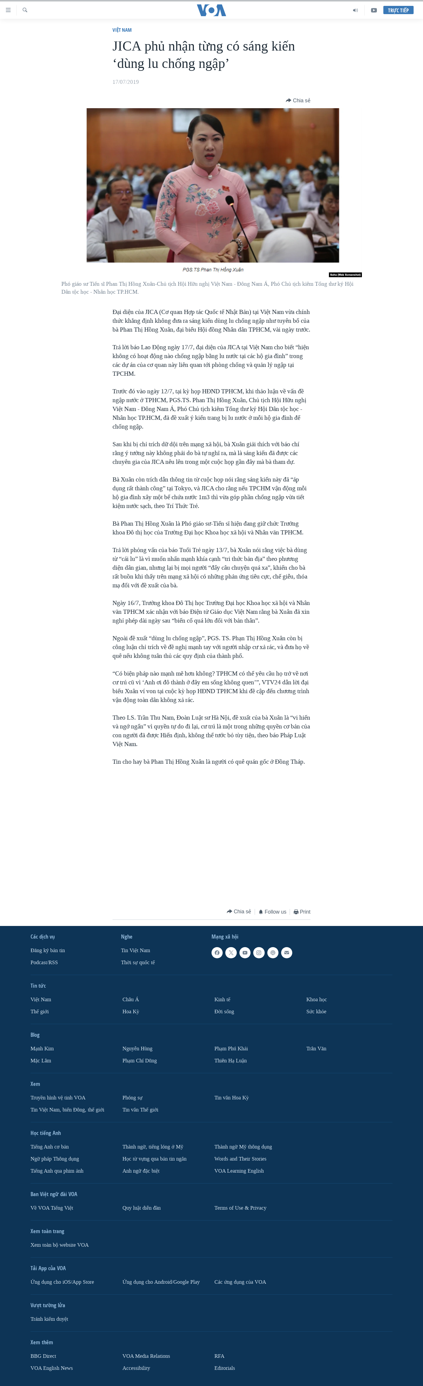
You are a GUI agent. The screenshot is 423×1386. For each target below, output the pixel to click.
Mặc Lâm (41, 1060)
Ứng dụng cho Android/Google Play (161, 1281)
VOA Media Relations (146, 1355)
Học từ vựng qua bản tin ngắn (154, 1158)
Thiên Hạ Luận (230, 1060)
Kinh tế (222, 999)
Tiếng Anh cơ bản (50, 1146)
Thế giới (40, 1011)
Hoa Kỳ (130, 1011)
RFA (219, 1355)
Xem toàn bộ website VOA (60, 1244)
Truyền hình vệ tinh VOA (58, 1097)
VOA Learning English (239, 1170)
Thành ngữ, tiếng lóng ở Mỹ (152, 1146)
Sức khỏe (316, 1011)
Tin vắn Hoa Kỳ (231, 1097)
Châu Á (130, 999)
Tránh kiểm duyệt (49, 1318)
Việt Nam (122, 29)
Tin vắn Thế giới (140, 1109)
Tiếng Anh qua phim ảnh (57, 1170)
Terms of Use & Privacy (240, 1207)
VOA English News (52, 1368)
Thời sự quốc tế (138, 962)
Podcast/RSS (44, 962)
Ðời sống (224, 1011)
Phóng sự (132, 1097)
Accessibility (136, 1368)
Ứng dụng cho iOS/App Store (62, 1281)
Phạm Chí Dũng (139, 1060)
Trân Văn (316, 1048)
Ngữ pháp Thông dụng (55, 1158)
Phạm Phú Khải (231, 1048)
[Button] (298, 100)
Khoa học (316, 999)
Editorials (224, 1368)
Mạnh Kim (42, 1048)
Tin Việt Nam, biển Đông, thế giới (67, 1109)
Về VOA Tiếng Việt (52, 1207)
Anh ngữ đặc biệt (141, 1170)
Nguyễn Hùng (137, 1048)
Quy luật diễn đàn (141, 1207)
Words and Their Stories (240, 1158)
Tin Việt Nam (135, 950)
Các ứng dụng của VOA (240, 1281)
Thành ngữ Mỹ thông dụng (243, 1146)
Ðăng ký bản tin (48, 950)
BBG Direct (43, 1355)
